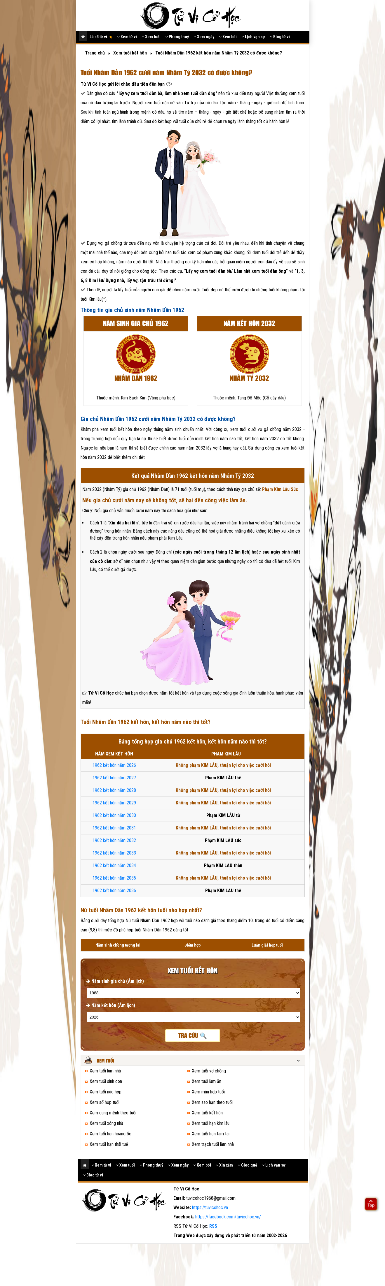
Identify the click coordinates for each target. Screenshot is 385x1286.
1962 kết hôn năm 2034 (114, 865)
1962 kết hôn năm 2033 (114, 853)
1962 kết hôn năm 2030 (114, 815)
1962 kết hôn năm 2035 (114, 878)
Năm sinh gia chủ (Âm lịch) (115, 981)
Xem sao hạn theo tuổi (212, 1102)
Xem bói (228, 36)
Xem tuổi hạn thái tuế (109, 1144)
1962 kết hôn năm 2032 (114, 840)
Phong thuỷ (177, 36)
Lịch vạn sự (253, 36)
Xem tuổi (151, 36)
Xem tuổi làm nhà (105, 1071)
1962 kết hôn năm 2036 (114, 890)
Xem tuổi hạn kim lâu (210, 1123)
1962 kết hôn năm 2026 (114, 765)
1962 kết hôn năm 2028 (114, 790)
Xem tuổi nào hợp (105, 1092)
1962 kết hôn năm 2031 (114, 828)
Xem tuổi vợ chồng (209, 1071)
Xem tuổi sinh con (106, 1081)
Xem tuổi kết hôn (207, 1113)
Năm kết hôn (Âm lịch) (110, 1005)
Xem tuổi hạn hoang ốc (110, 1134)
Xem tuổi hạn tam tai (210, 1134)
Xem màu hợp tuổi (208, 1092)
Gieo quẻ (247, 1165)
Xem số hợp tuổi (104, 1102)
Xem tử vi (127, 36)
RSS (213, 1226)
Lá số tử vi (101, 36)
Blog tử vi (280, 36)
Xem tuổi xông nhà (106, 1123)
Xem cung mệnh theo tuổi (113, 1113)
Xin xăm (224, 1165)
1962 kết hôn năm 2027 (114, 778)
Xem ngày (204, 36)
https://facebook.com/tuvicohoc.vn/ (228, 1217)
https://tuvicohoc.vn (210, 1207)
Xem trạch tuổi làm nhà (213, 1144)
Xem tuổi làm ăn (206, 1081)
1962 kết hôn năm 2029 (114, 803)
